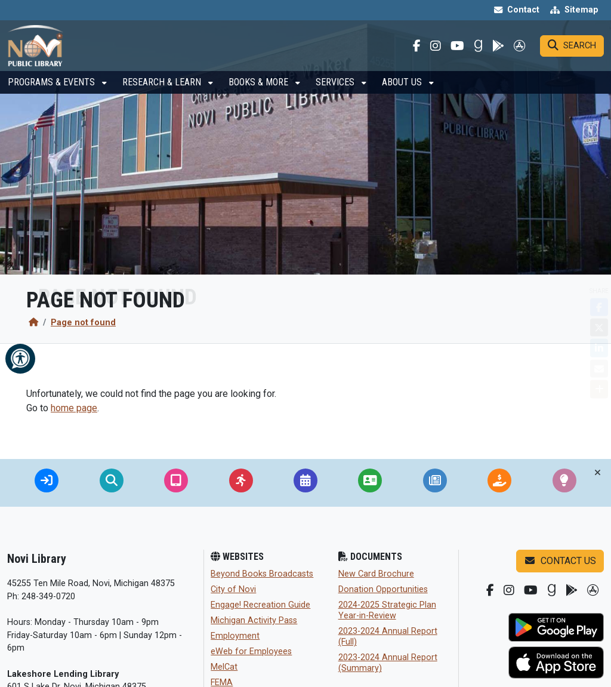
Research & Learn (162, 93)
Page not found (83, 323)
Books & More (260, 93)
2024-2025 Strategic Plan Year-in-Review (387, 610)
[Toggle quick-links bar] (597, 472)
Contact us (560, 560)
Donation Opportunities (383, 589)
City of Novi (233, 589)
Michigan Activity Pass (254, 620)
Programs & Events (52, 93)
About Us (403, 93)
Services (336, 93)
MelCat (224, 667)
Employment (235, 636)
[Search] (572, 51)
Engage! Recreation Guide (260, 605)
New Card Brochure (376, 574)
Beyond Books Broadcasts (262, 574)
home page (74, 408)
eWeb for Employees (251, 651)
